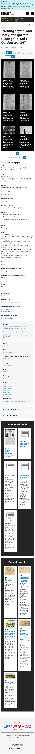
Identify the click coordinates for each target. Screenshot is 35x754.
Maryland (6, 358)
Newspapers (7, 392)
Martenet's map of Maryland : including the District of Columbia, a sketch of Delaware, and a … (24, 636)
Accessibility (9, 735)
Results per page (13, 157)
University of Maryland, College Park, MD (16, 401)
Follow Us (17, 722)
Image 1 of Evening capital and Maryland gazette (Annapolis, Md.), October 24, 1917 (8, 84)
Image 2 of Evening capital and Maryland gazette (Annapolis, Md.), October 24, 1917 (25, 84)
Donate (18, 740)
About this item (17, 47)
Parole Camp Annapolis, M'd (10, 683)
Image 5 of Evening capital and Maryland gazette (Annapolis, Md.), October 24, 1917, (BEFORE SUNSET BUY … (9, 141)
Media (12, 740)
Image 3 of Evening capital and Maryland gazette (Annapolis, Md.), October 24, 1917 (8, 116)
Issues (4, 53)
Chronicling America (13, 332)
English (5, 378)
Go (13, 57)
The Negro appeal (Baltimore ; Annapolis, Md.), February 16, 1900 (10, 452)
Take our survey (17, 729)
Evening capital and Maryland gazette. (24, 444)
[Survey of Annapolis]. (9, 579)
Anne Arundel (7, 365)
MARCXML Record (6, 311)
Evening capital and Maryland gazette (24, 477)
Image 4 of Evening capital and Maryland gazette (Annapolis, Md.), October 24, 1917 (25, 116)
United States (7, 352)
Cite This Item (11, 415)
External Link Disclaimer (8, 738)
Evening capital (10, 476)
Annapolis (6, 372)
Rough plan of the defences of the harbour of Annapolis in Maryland (24, 580)
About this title (6, 47)
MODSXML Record (7, 309)
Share (31, 24)
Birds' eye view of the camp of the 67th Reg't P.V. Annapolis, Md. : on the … (10, 635)
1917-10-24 (6, 345)
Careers (25, 738)
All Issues (16, 53)
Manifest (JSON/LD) (7, 318)
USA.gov (19, 738)
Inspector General (24, 735)
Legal (16, 735)
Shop (23, 740)
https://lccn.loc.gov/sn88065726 (11, 302)
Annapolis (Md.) (8, 387)
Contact (31, 738)
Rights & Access (11, 409)
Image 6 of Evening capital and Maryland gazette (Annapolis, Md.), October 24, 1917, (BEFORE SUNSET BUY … (25, 141)
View (3, 57)
